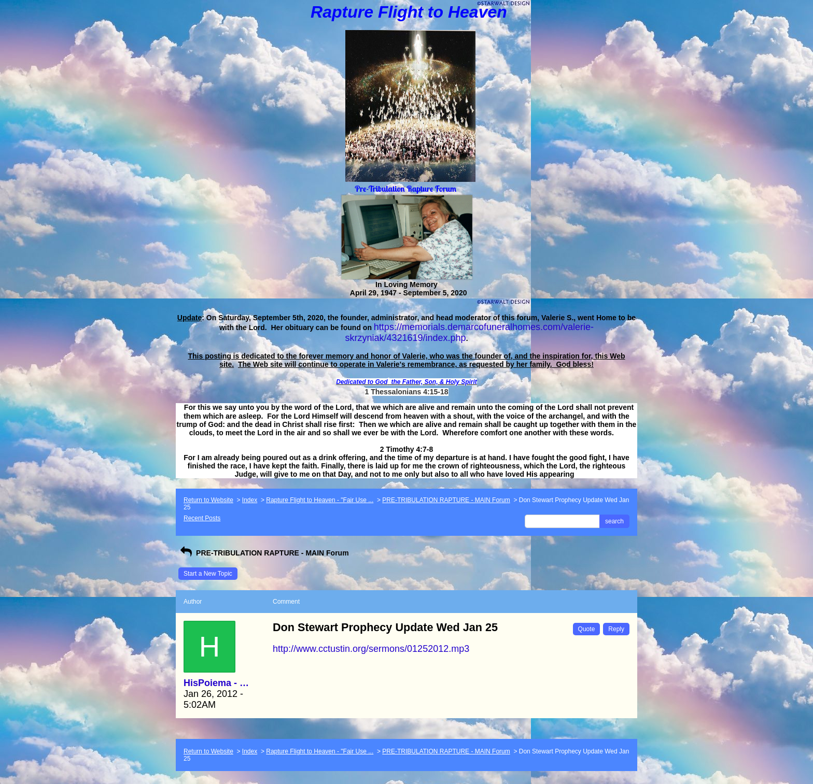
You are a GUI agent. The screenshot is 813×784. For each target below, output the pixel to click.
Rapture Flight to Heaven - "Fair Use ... (319, 500)
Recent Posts (202, 518)
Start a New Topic (208, 573)
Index (249, 500)
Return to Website (208, 500)
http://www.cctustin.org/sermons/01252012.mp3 (371, 649)
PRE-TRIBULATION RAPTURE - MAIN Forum (446, 500)
